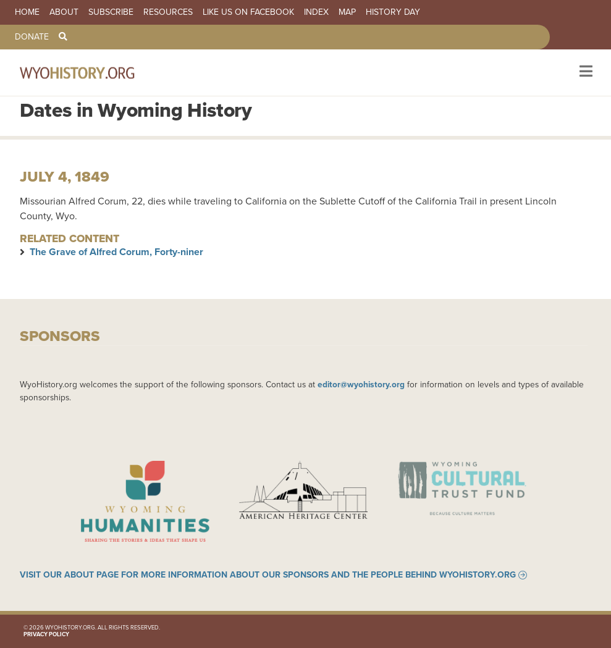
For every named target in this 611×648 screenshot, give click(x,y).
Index (316, 12)
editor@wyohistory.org (361, 384)
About (63, 12)
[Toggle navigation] (584, 72)
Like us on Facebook (248, 12)
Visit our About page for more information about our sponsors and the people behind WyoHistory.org (268, 575)
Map (347, 12)
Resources (168, 12)
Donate (32, 37)
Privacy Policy (46, 634)
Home (27, 12)
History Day (393, 12)
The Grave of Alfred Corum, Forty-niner (116, 252)
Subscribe (110, 12)
